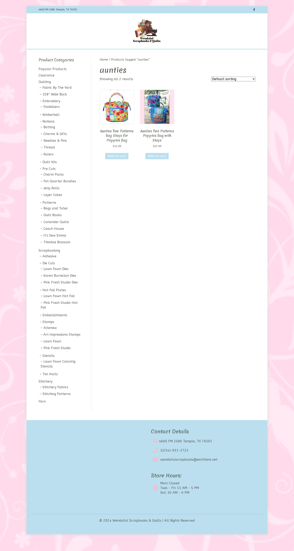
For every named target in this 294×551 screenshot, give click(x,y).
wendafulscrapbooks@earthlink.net (188, 470)
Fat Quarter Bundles (59, 192)
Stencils (48, 366)
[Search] (251, 54)
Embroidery (51, 112)
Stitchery (45, 392)
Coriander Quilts (56, 233)
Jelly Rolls (51, 199)
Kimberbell (51, 125)
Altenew (50, 338)
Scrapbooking (49, 261)
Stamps (48, 333)
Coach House (53, 239)
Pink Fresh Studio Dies (60, 293)
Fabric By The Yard (57, 98)
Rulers (48, 165)
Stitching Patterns (56, 405)
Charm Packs (53, 185)
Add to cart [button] (117, 167)
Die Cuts (48, 274)
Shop (92, 54)
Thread (49, 158)
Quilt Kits (49, 173)
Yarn (42, 412)
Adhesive (49, 267)
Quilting (45, 92)
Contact (182, 54)
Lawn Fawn (52, 352)
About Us (163, 54)
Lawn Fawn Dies (55, 279)
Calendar (123, 54)
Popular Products (53, 80)
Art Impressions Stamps (61, 345)
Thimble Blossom (56, 253)
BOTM (105, 54)
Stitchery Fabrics (55, 398)
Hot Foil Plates (54, 301)
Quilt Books (52, 226)
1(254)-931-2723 (174, 461)
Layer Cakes (52, 205)
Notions (48, 132)
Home (78, 54)
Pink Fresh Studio (57, 359)
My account (202, 54)
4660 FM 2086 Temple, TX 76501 (185, 452)
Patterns (49, 213)
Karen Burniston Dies (59, 286)
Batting (49, 138)
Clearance (143, 54)
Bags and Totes (55, 219)
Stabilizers (51, 117)
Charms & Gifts (55, 144)
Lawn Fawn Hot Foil (59, 307)
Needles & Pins (55, 151)
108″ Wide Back (54, 105)
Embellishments (54, 326)
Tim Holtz (50, 385)
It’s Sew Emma (54, 246)
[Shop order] (233, 89)
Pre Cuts (49, 179)
